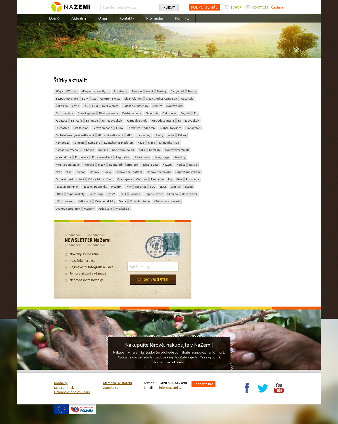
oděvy (107, 172)
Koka (142, 150)
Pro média (154, 18)
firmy (119, 128)
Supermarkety (76, 194)
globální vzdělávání (110, 135)
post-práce (192, 179)
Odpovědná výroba (159, 172)
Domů (54, 18)
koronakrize (63, 157)
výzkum (89, 208)
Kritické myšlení (102, 157)
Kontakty (126, 18)
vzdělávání (105, 208)
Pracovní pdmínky (67, 186)
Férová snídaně (102, 128)
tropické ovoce (153, 194)
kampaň (78, 142)
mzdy (101, 164)
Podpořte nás (203, 384)
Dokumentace (64, 113)
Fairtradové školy (189, 120)
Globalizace (192, 128)
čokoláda (62, 106)
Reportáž (140, 186)
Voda (122, 201)
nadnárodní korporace (123, 164)
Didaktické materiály (135, 106)
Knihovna (88, 150)
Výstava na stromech (167, 201)
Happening (143, 135)
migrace (89, 164)
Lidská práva (142, 157)
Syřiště (111, 194)
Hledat (169, 7)
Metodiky (179, 157)
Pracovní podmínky (95, 186)
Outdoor (141, 179)
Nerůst (181, 164)
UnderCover (189, 194)
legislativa (123, 157)
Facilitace (61, 120)
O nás (102, 18)
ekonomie (152, 113)
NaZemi (167, 164)
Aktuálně (78, 18)
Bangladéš (177, 91)
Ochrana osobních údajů (72, 392)
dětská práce (110, 106)
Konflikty (182, 18)
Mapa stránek (64, 387)
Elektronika (169, 113)
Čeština (277, 7)
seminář (175, 186)
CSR (85, 106)
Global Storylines (170, 128)
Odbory (94, 172)
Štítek (59, 194)
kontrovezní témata (177, 150)
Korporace (81, 157)
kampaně (94, 142)
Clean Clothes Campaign (161, 98)
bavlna (192, 91)
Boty (85, 98)
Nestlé (193, 164)
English (185, 113)
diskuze (157, 106)
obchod (81, 172)
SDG (153, 186)
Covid (75, 106)
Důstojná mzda (108, 113)
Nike (68, 172)
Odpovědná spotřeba (129, 172)
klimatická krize (169, 142)
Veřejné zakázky (105, 201)
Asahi (149, 91)
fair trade (92, 120)
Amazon (137, 91)
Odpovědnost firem (187, 172)
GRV (129, 135)
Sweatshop (96, 194)
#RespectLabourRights (96, 91)
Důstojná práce (131, 113)
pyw (128, 186)
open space (124, 179)
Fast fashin (62, 128)
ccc (94, 98)
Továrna (135, 194)
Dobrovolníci (174, 106)
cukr (95, 106)
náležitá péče (150, 164)
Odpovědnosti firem (100, 179)
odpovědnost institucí (70, 179)
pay (170, 179)
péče (179, 179)
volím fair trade (140, 201)
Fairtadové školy (112, 120)
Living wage (161, 157)
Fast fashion (81, 128)
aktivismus (120, 91)
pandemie (157, 179)
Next (59, 172)
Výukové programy (68, 208)
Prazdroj (116, 186)
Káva (141, 142)
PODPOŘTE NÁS (204, 7)
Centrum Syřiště (110, 98)
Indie (171, 135)
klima (151, 142)
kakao (182, 135)
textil (122, 194)
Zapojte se (110, 387)
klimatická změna (67, 150)
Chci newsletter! (152, 279)
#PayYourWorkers (67, 91)
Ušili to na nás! (65, 201)
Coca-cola (187, 98)
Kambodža (62, 142)
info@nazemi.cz (170, 387)
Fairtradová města (162, 120)
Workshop (122, 208)
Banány (162, 91)
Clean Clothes (133, 98)
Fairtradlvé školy (137, 120)
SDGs (163, 186)
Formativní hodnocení (141, 128)
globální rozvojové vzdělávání (75, 135)
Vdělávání (85, 201)
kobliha (103, 150)
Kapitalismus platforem (119, 142)
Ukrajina (172, 194)
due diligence (86, 113)
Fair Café (76, 120)
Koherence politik (123, 150)
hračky (159, 135)
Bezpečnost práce (67, 98)
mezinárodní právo (68, 164)
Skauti (189, 186)
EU (196, 113)
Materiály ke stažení (117, 383)
